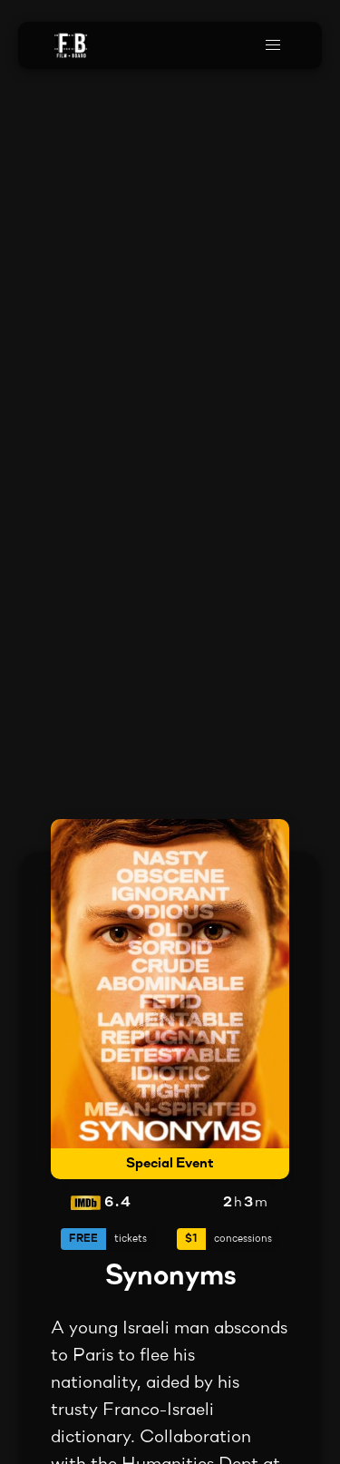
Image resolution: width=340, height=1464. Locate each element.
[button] (272, 45)
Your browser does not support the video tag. (170, 732)
